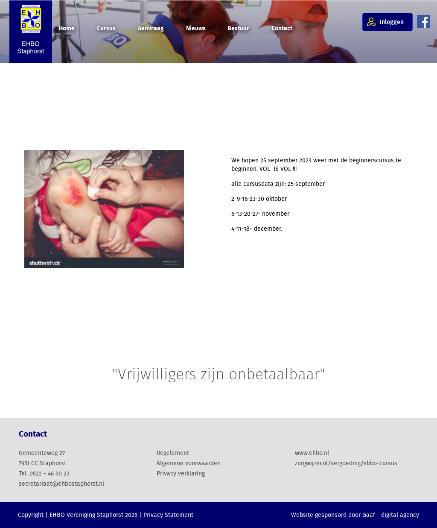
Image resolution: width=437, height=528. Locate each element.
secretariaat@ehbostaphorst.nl (61, 484)
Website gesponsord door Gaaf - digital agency (355, 515)
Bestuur (238, 29)
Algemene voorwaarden (189, 463)
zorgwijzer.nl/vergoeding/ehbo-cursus (346, 463)
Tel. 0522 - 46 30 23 (44, 474)
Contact (281, 29)
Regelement (173, 453)
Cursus (106, 29)
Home (67, 29)
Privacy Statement (168, 515)
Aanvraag (151, 29)
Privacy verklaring (181, 474)
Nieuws (196, 29)
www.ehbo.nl (312, 453)
